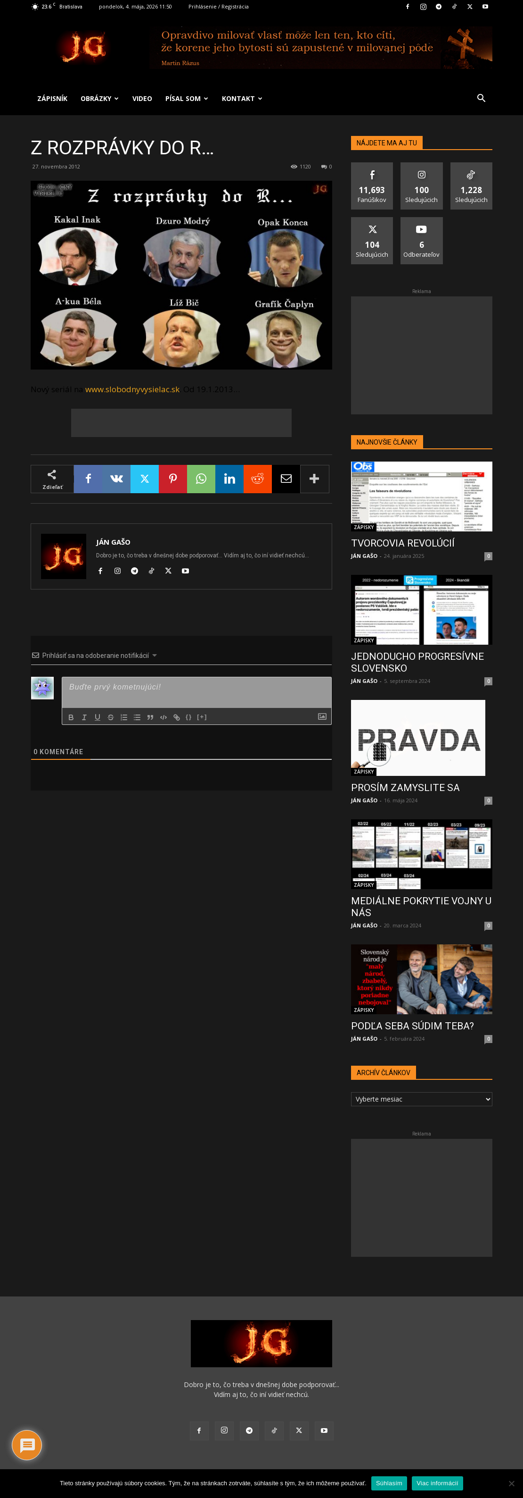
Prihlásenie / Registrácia (218, 6)
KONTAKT (242, 98)
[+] (202, 716)
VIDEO (142, 98)
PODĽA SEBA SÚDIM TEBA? (412, 1026)
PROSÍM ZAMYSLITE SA (405, 787)
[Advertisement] (181, 423)
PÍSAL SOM (186, 98)
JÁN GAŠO (113, 542)
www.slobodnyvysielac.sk (132, 389)
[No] (511, 1483)
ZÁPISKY (364, 527)
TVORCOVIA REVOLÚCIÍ (403, 543)
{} (189, 716)
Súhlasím (389, 1483)
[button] (481, 99)
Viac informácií (437, 1483)
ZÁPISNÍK (52, 98)
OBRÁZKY (100, 98)
